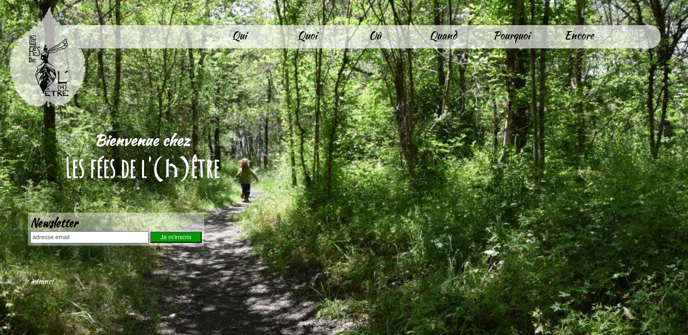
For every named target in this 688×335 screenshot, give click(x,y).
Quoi (307, 35)
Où (375, 35)
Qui (239, 35)
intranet (42, 281)
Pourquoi (511, 35)
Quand (442, 35)
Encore (579, 35)
